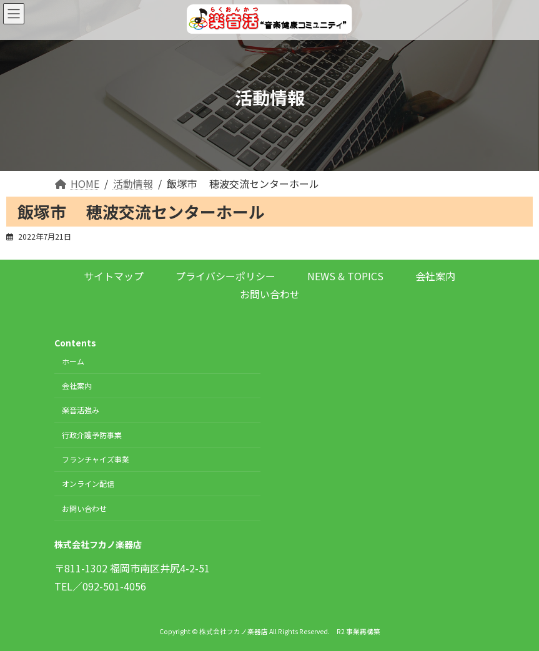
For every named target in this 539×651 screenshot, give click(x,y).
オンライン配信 (88, 484)
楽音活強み (80, 410)
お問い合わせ (270, 293)
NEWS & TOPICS (345, 275)
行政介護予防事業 (92, 434)
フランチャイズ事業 (95, 459)
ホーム (73, 361)
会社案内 (435, 275)
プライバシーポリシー (225, 275)
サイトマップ (114, 275)
